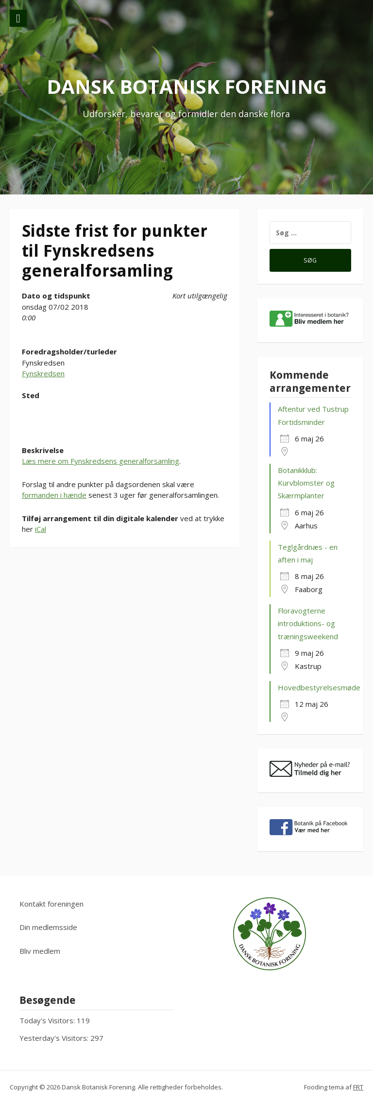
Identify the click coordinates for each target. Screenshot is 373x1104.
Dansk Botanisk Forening (187, 86)
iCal (40, 529)
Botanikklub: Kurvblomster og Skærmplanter (306, 483)
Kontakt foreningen (51, 904)
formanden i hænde (54, 495)
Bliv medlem (39, 951)
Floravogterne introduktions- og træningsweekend (308, 623)
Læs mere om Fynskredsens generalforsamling (100, 461)
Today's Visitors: (48, 1020)
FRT (358, 1087)
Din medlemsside (48, 927)
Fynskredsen (43, 373)
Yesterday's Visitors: (54, 1038)
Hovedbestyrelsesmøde (319, 687)
